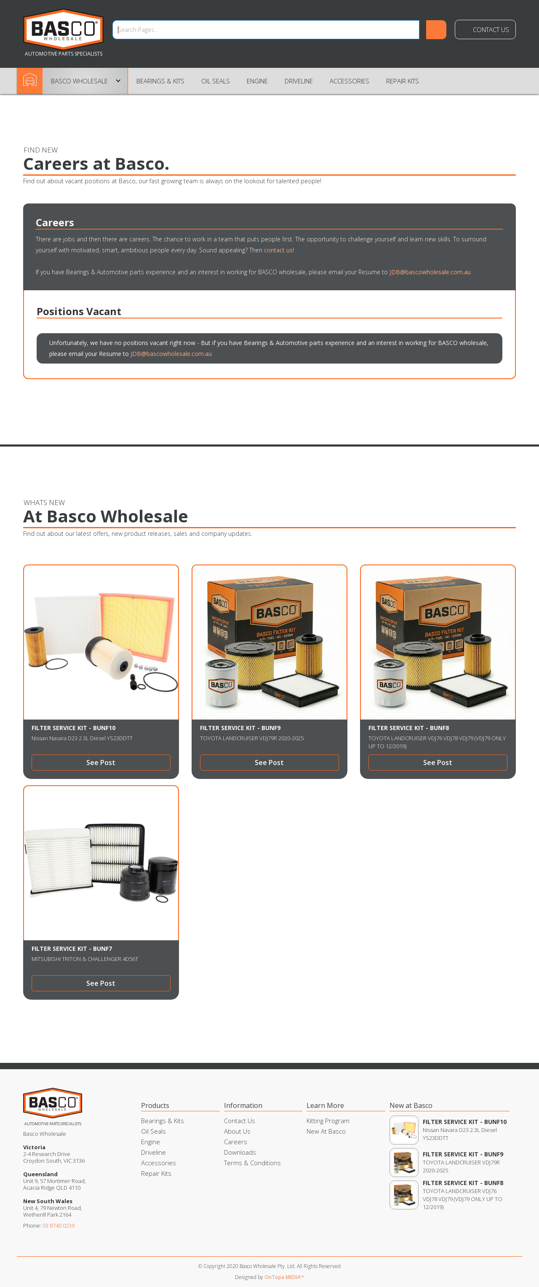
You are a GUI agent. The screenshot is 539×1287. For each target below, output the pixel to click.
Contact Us (491, 29)
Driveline (299, 81)
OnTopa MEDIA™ (284, 1277)
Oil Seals (215, 81)
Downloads (240, 1152)
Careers (235, 1141)
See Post (100, 762)
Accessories (349, 81)
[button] (85, 81)
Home (32, 80)
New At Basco (326, 1131)
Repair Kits (402, 81)
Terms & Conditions (252, 1163)
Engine (257, 81)
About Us (237, 1131)
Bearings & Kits (160, 81)
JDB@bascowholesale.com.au (430, 272)
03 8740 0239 (59, 1225)
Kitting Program (328, 1120)
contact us (278, 250)
